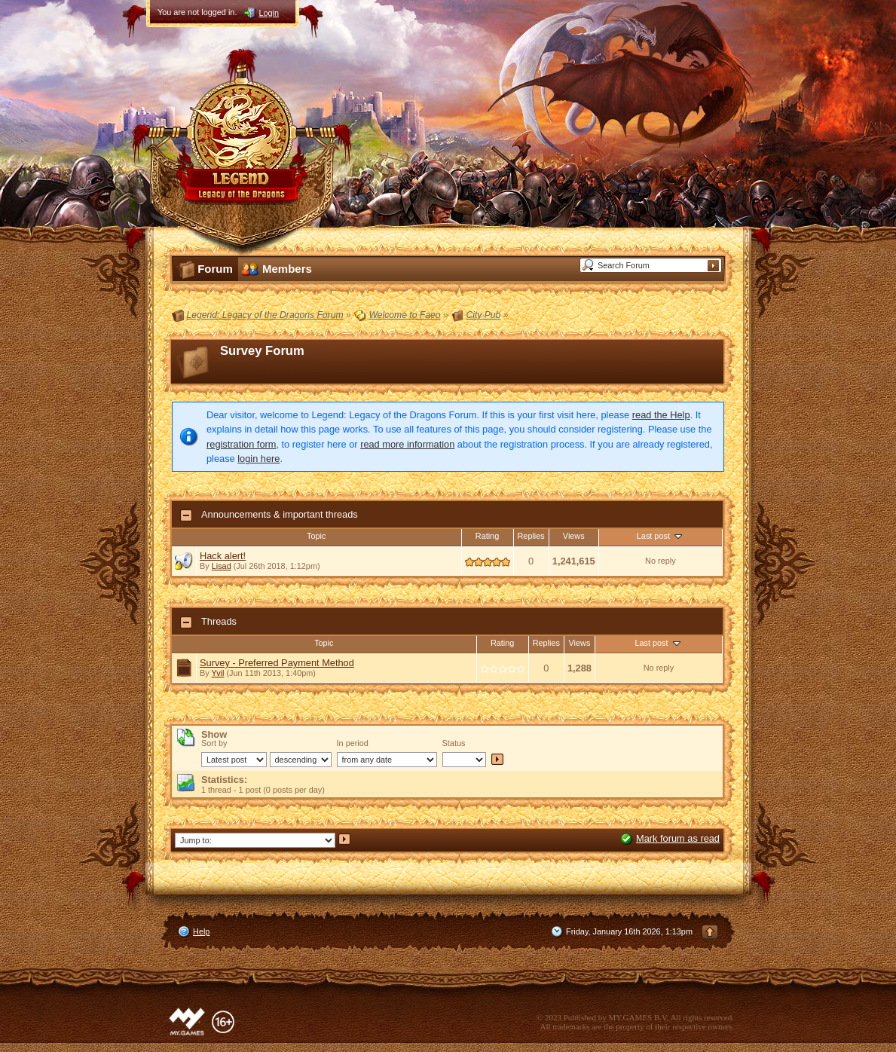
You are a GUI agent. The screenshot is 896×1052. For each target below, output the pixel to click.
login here (258, 458)
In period (352, 743)
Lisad (221, 565)
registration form (241, 444)
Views (574, 535)
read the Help (661, 414)
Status (454, 743)
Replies (531, 535)
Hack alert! (223, 555)
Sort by (214, 743)
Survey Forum (262, 351)
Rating (487, 535)
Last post (660, 536)
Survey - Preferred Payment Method (277, 662)
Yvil (218, 672)
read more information (407, 444)
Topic (316, 535)
